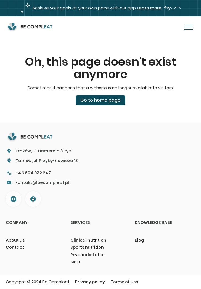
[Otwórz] (188, 27)
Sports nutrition (87, 247)
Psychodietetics (87, 255)
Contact (15, 247)
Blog (139, 240)
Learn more (149, 8)
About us (15, 240)
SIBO (75, 262)
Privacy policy (90, 282)
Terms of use (124, 282)
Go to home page (100, 100)
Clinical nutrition (88, 240)
